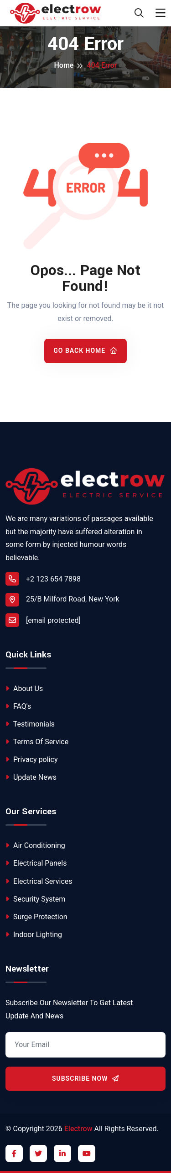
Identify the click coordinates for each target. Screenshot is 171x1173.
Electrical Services (39, 881)
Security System (35, 899)
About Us (24, 688)
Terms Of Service (36, 741)
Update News (31, 777)
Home (63, 65)
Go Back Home (85, 350)
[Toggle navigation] (160, 13)
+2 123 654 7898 (43, 579)
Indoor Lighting (33, 934)
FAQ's (18, 706)
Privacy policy (31, 759)
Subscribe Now (85, 1078)
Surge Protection (36, 916)
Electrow (78, 1128)
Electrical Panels (36, 863)
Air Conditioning (35, 845)
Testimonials (30, 724)
